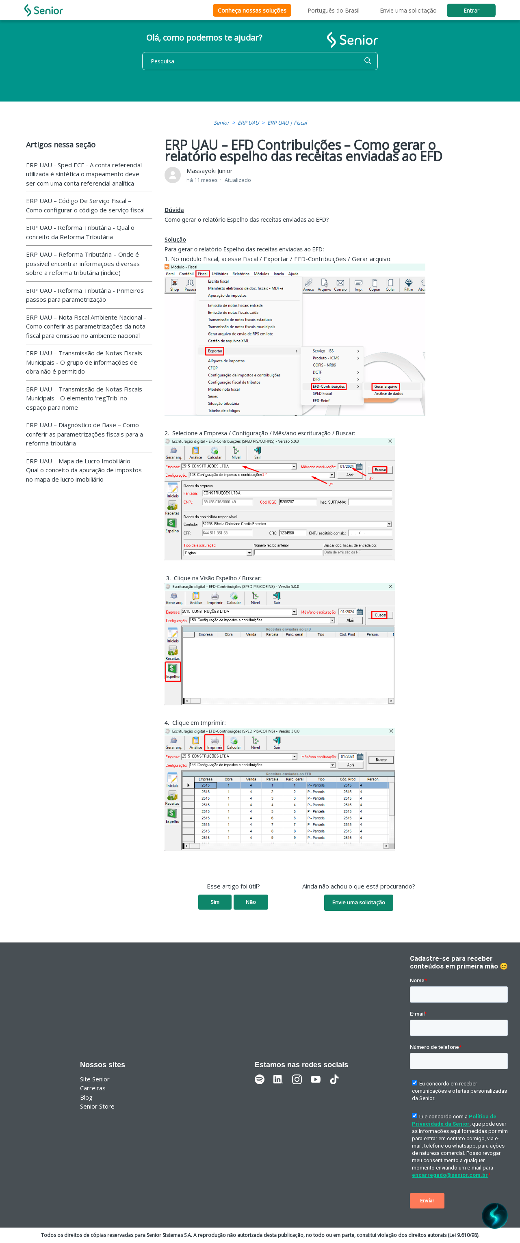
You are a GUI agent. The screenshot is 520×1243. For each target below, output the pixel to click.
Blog (86, 1097)
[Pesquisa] (260, 61)
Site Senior (95, 1079)
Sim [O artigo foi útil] (214, 902)
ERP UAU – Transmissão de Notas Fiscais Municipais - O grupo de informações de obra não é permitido (84, 362)
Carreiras (93, 1088)
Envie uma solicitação (408, 10)
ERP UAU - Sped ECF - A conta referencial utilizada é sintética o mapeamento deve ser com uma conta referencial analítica (84, 174)
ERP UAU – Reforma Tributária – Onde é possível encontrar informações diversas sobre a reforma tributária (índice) (83, 263)
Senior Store (97, 1106)
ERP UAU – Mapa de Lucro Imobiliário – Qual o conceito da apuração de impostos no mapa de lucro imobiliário (84, 470)
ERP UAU (248, 122)
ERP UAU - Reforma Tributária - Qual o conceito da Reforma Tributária (80, 232)
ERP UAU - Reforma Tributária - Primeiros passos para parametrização (85, 295)
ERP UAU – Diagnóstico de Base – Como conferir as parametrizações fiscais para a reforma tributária (84, 434)
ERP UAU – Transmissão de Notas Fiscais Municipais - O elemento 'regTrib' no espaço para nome (84, 398)
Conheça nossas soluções (252, 10)
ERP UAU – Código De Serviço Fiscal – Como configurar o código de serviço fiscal (85, 205)
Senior (221, 122)
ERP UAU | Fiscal (287, 122)
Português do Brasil (334, 10)
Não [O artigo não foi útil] (251, 902)
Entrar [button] (471, 10)
